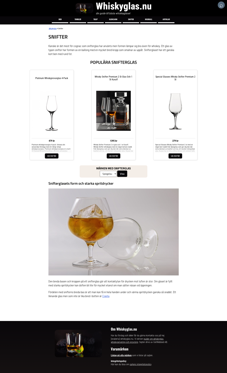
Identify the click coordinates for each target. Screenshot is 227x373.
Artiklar (166, 19)
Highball (148, 19)
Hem (60, 19)
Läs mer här (51, 156)
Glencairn (113, 19)
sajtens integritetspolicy (140, 364)
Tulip (95, 19)
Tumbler (78, 19)
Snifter (131, 19)
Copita (105, 296)
